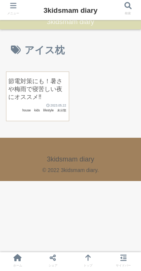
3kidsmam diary (71, 10)
